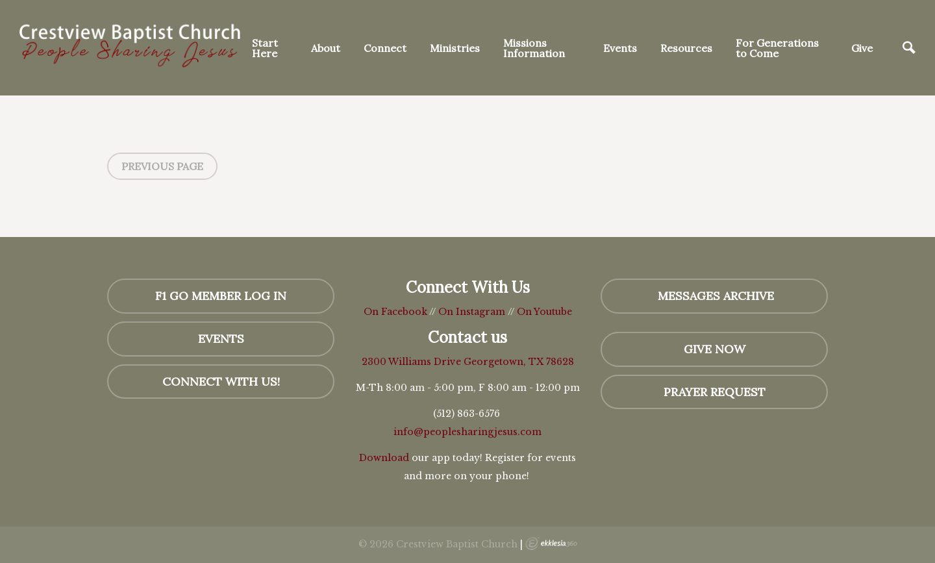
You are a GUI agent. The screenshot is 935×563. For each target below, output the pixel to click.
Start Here (265, 48)
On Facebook (395, 312)
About (325, 48)
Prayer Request (715, 391)
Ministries (455, 48)
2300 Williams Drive (413, 362)
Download (384, 458)
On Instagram (471, 312)
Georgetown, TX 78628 (519, 362)
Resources (686, 48)
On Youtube (544, 312)
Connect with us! (221, 381)
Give (862, 48)
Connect (385, 48)
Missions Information (534, 48)
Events (620, 48)
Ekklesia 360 (551, 543)
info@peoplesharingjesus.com (467, 432)
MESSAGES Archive (714, 295)
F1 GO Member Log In (220, 295)
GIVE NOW (714, 349)
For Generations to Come (777, 48)
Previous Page (162, 166)
